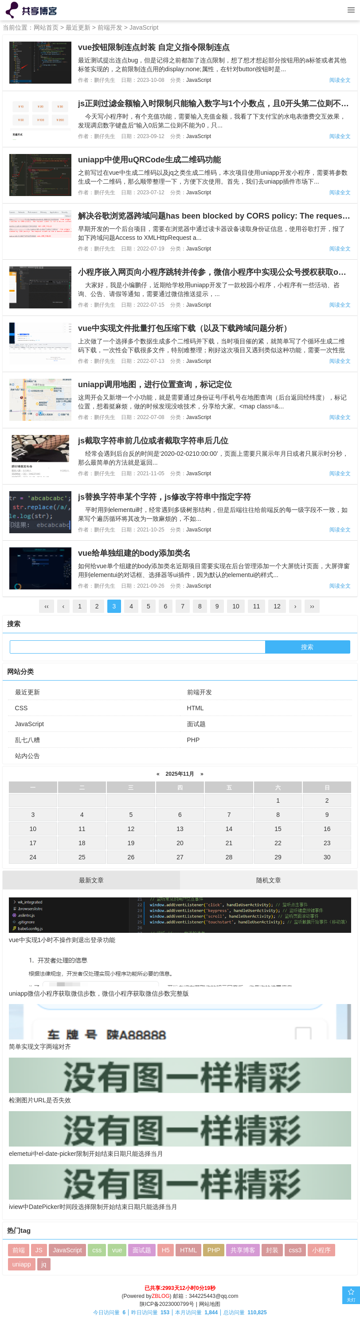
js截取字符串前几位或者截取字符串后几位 (153, 440)
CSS (21, 708)
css (97, 1250)
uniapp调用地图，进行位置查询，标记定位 (155, 384)
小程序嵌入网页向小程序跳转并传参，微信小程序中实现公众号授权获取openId (219, 272)
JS (38, 1250)
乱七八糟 (27, 739)
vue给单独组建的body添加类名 (134, 553)
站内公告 (27, 755)
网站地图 (209, 1304)
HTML (195, 708)
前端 (18, 1250)
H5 (166, 1250)
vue (117, 1250)
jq (43, 1264)
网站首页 (46, 27)
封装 (272, 1250)
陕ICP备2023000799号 (167, 1304)
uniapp (21, 1264)
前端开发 (110, 27)
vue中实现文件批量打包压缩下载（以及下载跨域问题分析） (184, 328)
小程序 (321, 1250)
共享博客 (243, 1250)
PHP (193, 739)
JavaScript (143, 27)
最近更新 (78, 27)
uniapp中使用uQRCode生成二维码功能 (149, 159)
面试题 (196, 723)
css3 (295, 1250)
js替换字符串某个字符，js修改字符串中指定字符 (164, 497)
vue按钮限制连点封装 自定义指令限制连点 (154, 47)
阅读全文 (340, 80)
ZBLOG (161, 1296)
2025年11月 (180, 774)
